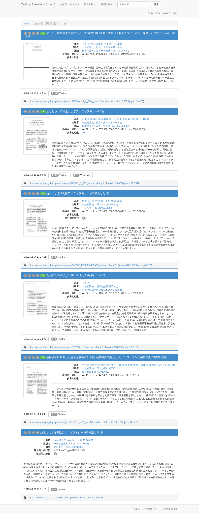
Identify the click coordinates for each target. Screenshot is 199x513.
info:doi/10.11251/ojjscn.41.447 (120, 422)
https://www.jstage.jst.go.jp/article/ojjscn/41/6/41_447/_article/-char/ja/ (65, 422)
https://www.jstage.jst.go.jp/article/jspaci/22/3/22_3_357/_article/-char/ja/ (66, 183)
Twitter (58, 93)
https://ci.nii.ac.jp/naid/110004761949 (48, 497)
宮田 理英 (151, 365)
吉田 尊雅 (141, 365)
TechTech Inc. (170, 508)
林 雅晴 (171, 365)
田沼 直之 (162, 365)
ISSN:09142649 (120, 50)
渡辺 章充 (111, 365)
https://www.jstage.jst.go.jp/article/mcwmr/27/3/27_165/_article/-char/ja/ (66, 347)
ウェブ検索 (154, 12)
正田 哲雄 (87, 119)
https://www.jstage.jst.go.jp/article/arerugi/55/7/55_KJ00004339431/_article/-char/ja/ (72, 265)
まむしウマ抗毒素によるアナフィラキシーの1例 (75, 111)
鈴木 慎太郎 (88, 201)
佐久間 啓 (130, 365)
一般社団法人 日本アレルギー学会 (100, 204)
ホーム (26, 23)
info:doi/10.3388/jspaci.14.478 (127, 101)
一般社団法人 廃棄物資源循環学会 (100, 286)
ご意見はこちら (151, 508)
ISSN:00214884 (103, 207)
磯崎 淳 (107, 119)
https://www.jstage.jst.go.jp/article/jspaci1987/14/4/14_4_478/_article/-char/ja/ (69, 101)
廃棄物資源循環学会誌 (94, 289)
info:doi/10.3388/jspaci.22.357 (122, 183)
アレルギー (88, 207)
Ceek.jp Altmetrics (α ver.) (38, 4)
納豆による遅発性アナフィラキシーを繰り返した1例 (78, 193)
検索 (156, 4)
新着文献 (90, 4)
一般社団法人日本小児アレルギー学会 (102, 47)
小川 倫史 (117, 119)
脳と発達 (86, 371)
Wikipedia (81, 175)
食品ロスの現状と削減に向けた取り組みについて (75, 275)
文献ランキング (69, 4)
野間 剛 (118, 44)
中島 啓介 (100, 365)
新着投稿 (106, 4)
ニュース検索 (170, 12)
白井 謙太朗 (88, 365)
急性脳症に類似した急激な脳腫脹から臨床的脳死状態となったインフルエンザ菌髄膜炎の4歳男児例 (106, 357)
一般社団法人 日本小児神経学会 (99, 368)
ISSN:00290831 (101, 371)
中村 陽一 (136, 119)
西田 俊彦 (95, 44)
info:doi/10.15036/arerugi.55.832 (136, 265)
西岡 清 (118, 201)
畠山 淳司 (98, 119)
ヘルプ (136, 508)
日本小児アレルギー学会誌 (96, 50)
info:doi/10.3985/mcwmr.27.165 (122, 347)
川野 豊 (86, 44)
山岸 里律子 (107, 44)
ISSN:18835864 (115, 289)
